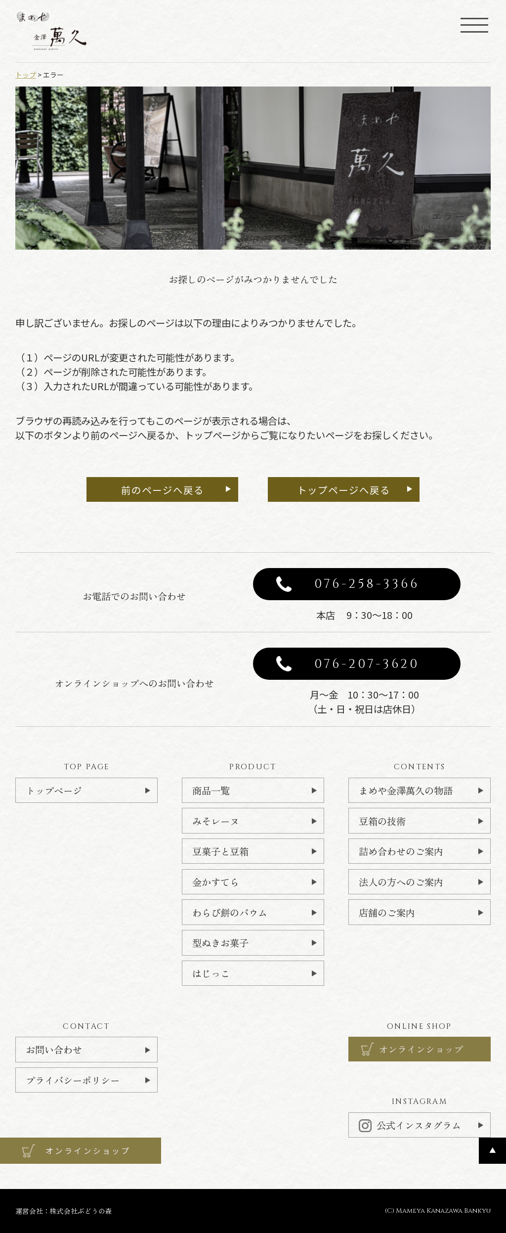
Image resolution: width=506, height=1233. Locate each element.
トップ (25, 75)
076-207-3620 (367, 664)
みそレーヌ (215, 821)
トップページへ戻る (343, 490)
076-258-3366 (367, 583)
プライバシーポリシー (73, 1080)
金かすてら (215, 882)
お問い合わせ (54, 1049)
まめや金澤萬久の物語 (406, 790)
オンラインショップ (421, 1049)
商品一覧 (211, 790)
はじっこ (211, 973)
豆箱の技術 (382, 821)
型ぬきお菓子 (220, 942)
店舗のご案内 (387, 912)
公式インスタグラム (410, 1125)
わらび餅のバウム (229, 912)
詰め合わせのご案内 (401, 851)
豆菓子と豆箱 (220, 851)
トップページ (54, 790)
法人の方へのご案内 (401, 882)
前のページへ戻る (162, 490)
